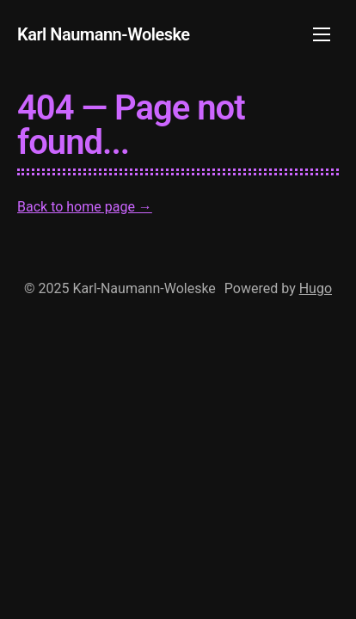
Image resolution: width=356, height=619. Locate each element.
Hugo (315, 288)
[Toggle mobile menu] (321, 34)
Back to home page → (84, 207)
